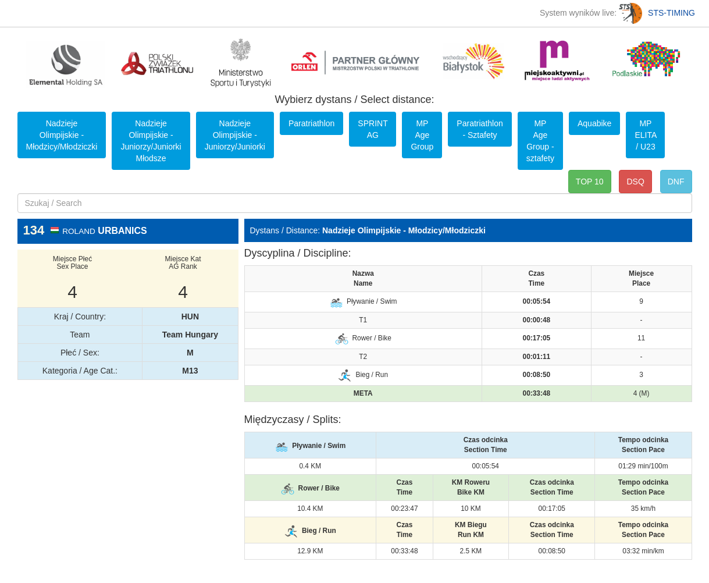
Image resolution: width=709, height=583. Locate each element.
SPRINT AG (372, 129)
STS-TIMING (657, 12)
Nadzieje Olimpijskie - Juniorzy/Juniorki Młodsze (150, 141)
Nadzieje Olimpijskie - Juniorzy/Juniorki (235, 135)
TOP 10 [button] (590, 181)
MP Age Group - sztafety (540, 141)
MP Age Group (422, 135)
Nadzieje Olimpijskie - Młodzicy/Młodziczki (62, 135)
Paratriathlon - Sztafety (480, 129)
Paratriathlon (311, 123)
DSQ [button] (635, 181)
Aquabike (594, 123)
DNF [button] (676, 181)
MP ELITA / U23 (646, 135)
